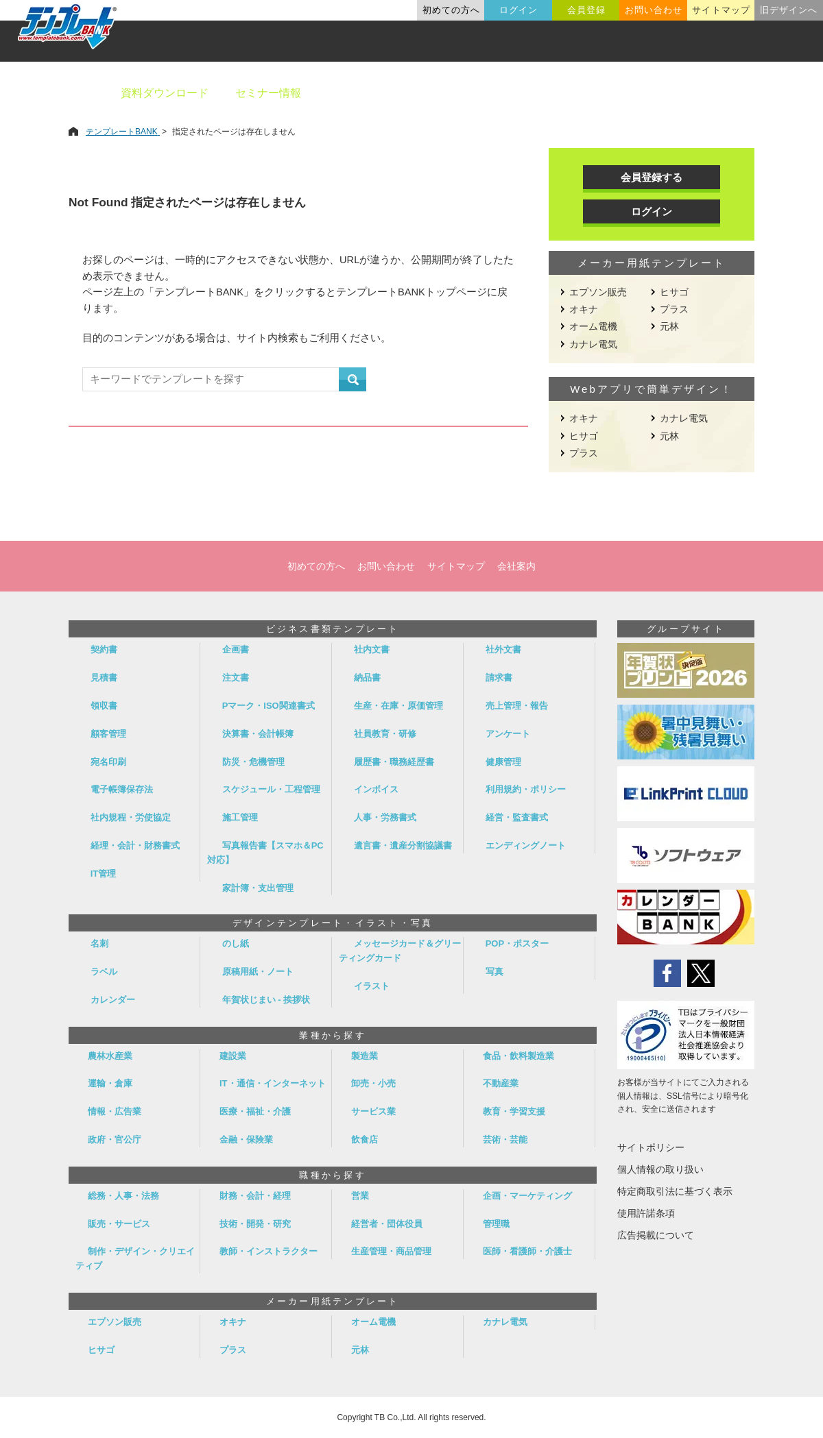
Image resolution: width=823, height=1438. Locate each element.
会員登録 (586, 10)
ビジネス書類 (361, 93)
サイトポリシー (650, 1147)
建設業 (232, 1056)
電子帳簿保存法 (122, 789)
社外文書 (503, 649)
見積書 (104, 677)
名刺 (99, 943)
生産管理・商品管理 (391, 1251)
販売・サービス (119, 1224)
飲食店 (364, 1139)
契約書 (104, 649)
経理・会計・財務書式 (135, 845)
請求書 (499, 677)
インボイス (376, 789)
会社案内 (516, 566)
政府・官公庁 (114, 1139)
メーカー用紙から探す (746, 93)
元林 (669, 326)
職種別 (644, 93)
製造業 (364, 1056)
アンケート (508, 734)
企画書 (235, 649)
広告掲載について (655, 1235)
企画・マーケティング (527, 1196)
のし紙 (235, 943)
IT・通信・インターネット (272, 1083)
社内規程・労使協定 (131, 817)
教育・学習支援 (514, 1111)
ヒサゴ (674, 292)
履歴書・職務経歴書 (394, 762)
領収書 (104, 705)
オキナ (583, 309)
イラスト (372, 986)
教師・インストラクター (268, 1251)
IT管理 (104, 873)
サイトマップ (721, 10)
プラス (674, 309)
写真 (494, 971)
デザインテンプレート (479, 93)
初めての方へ (451, 10)
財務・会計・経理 (255, 1196)
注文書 (235, 677)
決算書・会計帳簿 (258, 734)
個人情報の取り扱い (660, 1169)
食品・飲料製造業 (518, 1056)
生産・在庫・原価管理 (398, 705)
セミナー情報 (268, 93)
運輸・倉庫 (110, 1083)
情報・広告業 (114, 1111)
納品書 (367, 677)
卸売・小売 (373, 1083)
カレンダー (113, 1000)
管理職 (496, 1224)
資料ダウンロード (164, 93)
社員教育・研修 (385, 734)
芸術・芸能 (505, 1139)
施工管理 (240, 817)
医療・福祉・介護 (255, 1111)
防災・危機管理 (253, 762)
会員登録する (651, 177)
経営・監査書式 (517, 817)
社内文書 (372, 649)
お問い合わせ (653, 10)
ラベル (104, 971)
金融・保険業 (246, 1139)
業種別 (580, 93)
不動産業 (500, 1083)
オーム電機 (593, 326)
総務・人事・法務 (123, 1196)
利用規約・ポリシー (526, 789)
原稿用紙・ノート (258, 971)
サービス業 (373, 1111)
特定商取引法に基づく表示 (674, 1191)
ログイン (518, 10)
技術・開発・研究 (255, 1224)
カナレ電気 (593, 344)
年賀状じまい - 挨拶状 (266, 1000)
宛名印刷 (108, 762)
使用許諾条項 (646, 1213)
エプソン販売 (598, 292)
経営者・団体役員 (386, 1224)
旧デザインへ (789, 10)
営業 (360, 1196)
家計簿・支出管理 (258, 888)
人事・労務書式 (385, 817)
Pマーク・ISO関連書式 (268, 705)
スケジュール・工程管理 (271, 789)
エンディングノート (526, 845)
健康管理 (503, 762)
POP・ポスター (517, 943)
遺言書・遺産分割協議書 (403, 845)
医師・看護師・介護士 (527, 1251)
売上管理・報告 (517, 705)
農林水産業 (110, 1056)
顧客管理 (108, 734)
